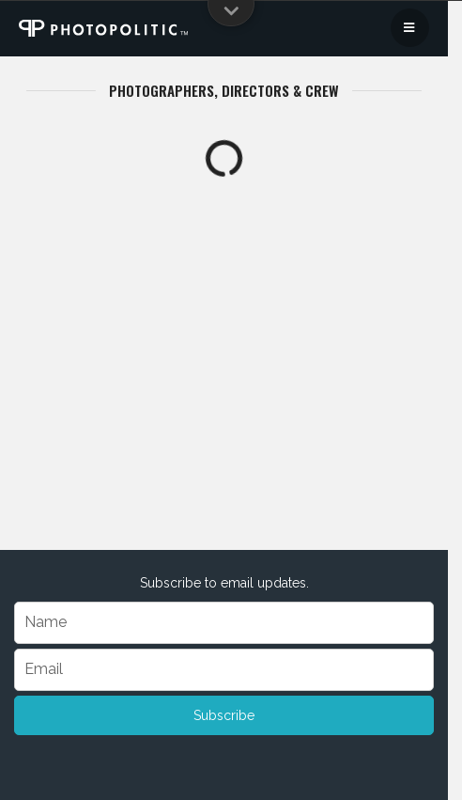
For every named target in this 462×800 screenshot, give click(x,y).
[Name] (224, 623)
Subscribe (223, 715)
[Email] (224, 670)
